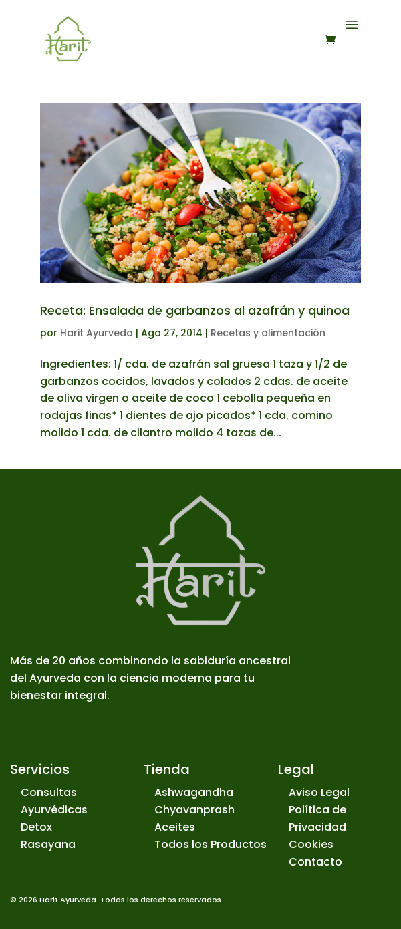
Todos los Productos (210, 844)
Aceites (174, 827)
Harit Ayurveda (96, 333)
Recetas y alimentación (268, 333)
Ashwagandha (193, 792)
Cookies (311, 844)
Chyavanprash (194, 809)
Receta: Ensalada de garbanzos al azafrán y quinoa (195, 310)
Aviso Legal (319, 792)
